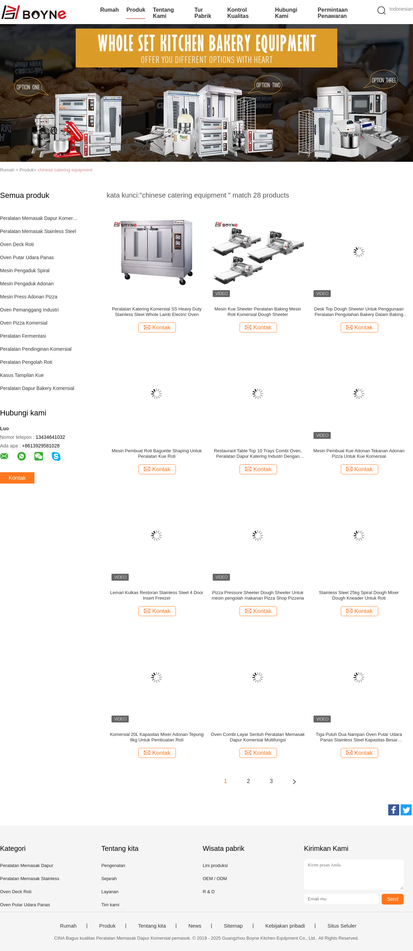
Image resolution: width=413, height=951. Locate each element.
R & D (209, 891)
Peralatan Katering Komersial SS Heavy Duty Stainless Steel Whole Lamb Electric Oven (157, 311)
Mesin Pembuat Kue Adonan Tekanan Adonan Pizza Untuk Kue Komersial (358, 453)
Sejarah (109, 878)
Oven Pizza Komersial (23, 323)
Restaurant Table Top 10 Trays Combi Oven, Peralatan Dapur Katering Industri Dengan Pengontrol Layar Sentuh (257, 453)
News (194, 925)
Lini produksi (215, 865)
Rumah (109, 10)
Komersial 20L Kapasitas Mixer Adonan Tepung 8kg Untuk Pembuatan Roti (156, 737)
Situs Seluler (341, 925)
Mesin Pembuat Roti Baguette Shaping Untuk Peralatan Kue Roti (157, 453)
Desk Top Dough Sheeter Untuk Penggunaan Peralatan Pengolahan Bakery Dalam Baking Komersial (359, 311)
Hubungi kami (286, 13)
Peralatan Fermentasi (23, 336)
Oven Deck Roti (17, 244)
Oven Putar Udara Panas (27, 257)
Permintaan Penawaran (333, 13)
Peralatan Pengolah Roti (26, 362)
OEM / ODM (215, 878)
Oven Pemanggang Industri (29, 310)
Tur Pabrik (202, 13)
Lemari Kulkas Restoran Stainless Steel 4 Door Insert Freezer (156, 595)
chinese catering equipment (65, 169)
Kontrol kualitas (237, 13)
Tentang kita (152, 925)
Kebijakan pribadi (285, 925)
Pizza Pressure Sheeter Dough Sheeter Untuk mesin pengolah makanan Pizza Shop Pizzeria (258, 595)
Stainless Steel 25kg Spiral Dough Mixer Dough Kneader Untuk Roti (359, 595)
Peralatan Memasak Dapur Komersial (39, 218)
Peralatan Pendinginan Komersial (36, 349)
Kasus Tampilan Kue (22, 375)
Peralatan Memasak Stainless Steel (38, 231)
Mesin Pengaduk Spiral (25, 270)
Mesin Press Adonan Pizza (28, 296)
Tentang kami (163, 13)
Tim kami (110, 904)
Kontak (17, 478)
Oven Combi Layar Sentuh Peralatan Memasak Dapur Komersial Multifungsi (258, 737)
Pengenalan (113, 865)
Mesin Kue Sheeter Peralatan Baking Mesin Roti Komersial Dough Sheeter (257, 311)
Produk (135, 10)
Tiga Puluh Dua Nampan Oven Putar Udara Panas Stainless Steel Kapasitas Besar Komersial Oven (359, 737)
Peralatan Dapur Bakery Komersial (37, 388)
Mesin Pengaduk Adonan (27, 283)
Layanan (109, 891)
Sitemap (233, 925)
